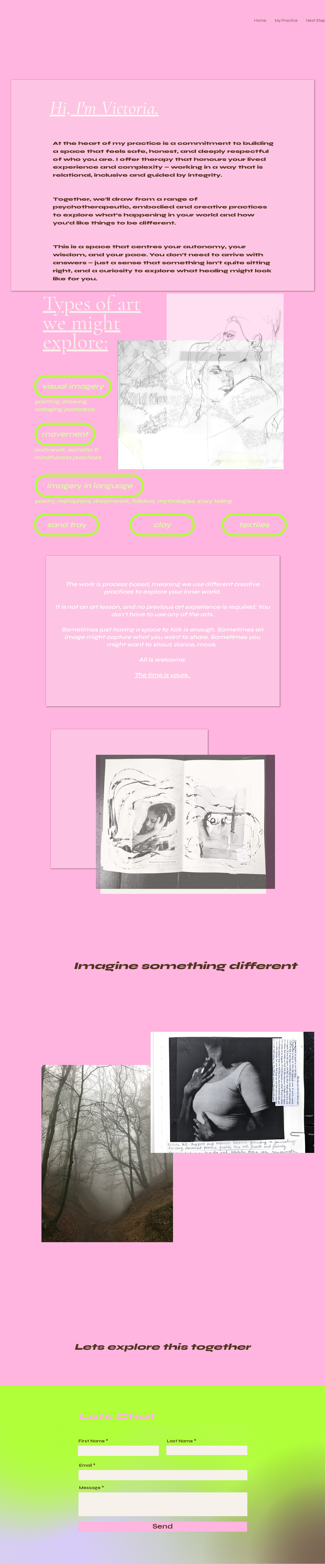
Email (85, 1465)
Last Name (180, 1441)
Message (90, 1488)
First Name (91, 1441)
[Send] (162, 1527)
